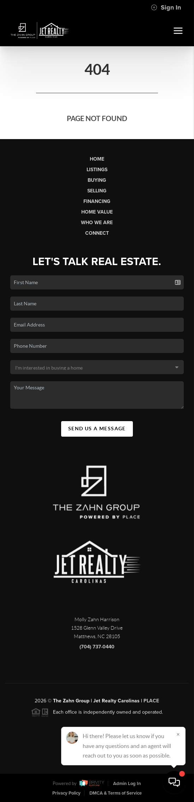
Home (97, 159)
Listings (97, 170)
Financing (96, 201)
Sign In (166, 7)
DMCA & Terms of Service (115, 793)
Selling (96, 191)
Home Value (97, 212)
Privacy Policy (66, 793)
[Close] (178, 734)
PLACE (151, 703)
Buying (97, 180)
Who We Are (97, 223)
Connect (97, 233)
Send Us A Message (97, 428)
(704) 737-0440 (97, 649)
